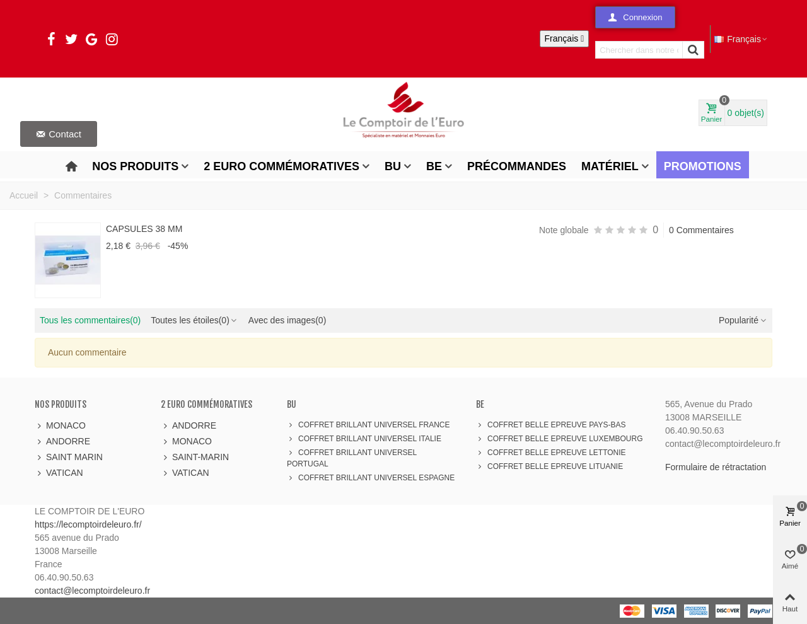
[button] (635, 17)
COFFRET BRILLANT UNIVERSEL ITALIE (364, 438)
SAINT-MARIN (195, 457)
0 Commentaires (701, 230)
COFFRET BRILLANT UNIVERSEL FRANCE (368, 424)
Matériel (610, 166)
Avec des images (287, 320)
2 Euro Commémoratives (281, 166)
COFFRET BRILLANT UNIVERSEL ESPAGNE (371, 477)
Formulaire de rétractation (715, 467)
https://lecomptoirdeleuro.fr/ (88, 524)
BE (434, 166)
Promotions (702, 166)
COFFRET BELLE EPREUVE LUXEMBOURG (559, 438)
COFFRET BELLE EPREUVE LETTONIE (551, 452)
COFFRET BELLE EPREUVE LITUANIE (549, 466)
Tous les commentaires (90, 320)
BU (393, 166)
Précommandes (516, 166)
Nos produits (135, 166)
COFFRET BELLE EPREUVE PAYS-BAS (550, 424)
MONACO (60, 425)
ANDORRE (62, 441)
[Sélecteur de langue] (564, 38)
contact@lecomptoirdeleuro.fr (92, 591)
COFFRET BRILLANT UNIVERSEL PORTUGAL (352, 457)
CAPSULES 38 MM (144, 229)
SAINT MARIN (69, 457)
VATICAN (59, 473)
